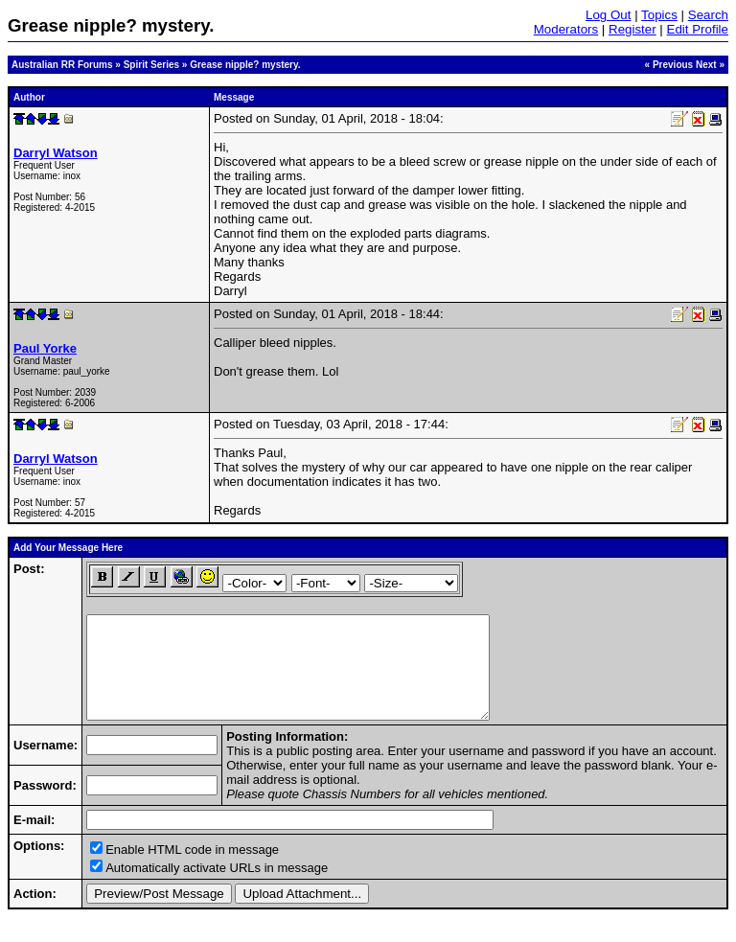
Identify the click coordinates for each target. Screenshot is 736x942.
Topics (659, 15)
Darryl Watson (55, 153)
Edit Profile (697, 29)
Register (632, 29)
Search (708, 15)
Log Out (608, 15)
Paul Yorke (45, 348)
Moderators (566, 29)
